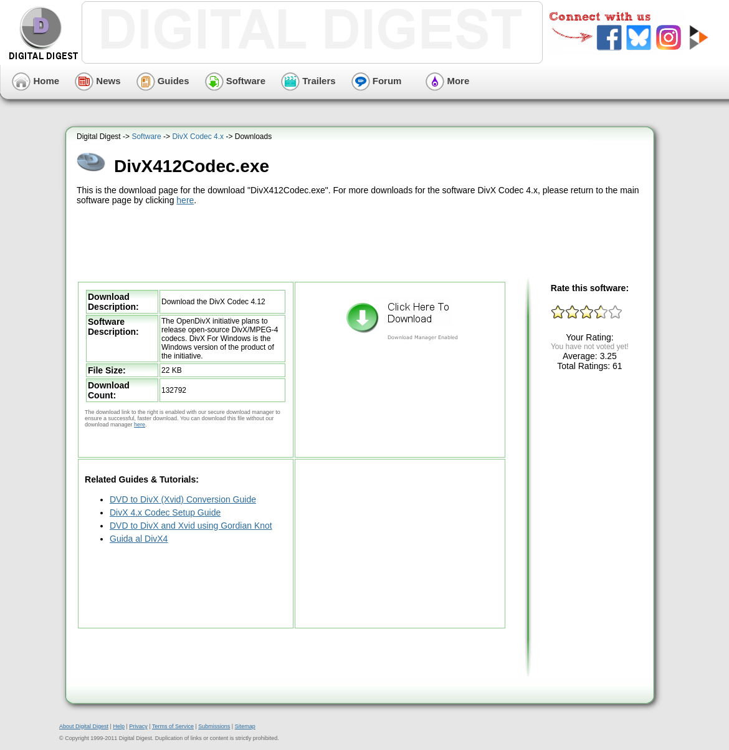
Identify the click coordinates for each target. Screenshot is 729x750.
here (185, 200)
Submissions (214, 726)
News (97, 80)
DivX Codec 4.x (198, 136)
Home (35, 80)
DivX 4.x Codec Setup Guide (165, 512)
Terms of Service (173, 726)
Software (235, 80)
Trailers (308, 80)
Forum (376, 80)
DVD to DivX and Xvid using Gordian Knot (191, 526)
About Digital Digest (83, 726)
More (447, 80)
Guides (162, 80)
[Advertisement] (361, 242)
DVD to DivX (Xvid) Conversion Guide (183, 499)
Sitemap (245, 726)
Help (119, 726)
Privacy (138, 726)
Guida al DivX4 (139, 539)
